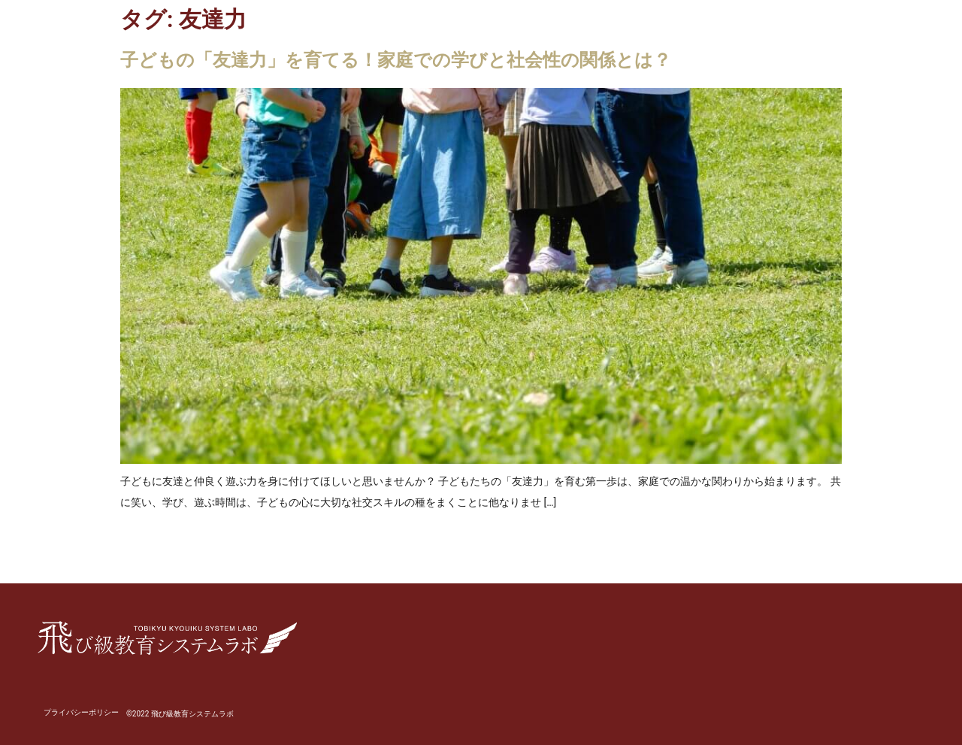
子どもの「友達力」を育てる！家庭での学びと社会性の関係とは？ (395, 60)
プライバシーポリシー (81, 712)
